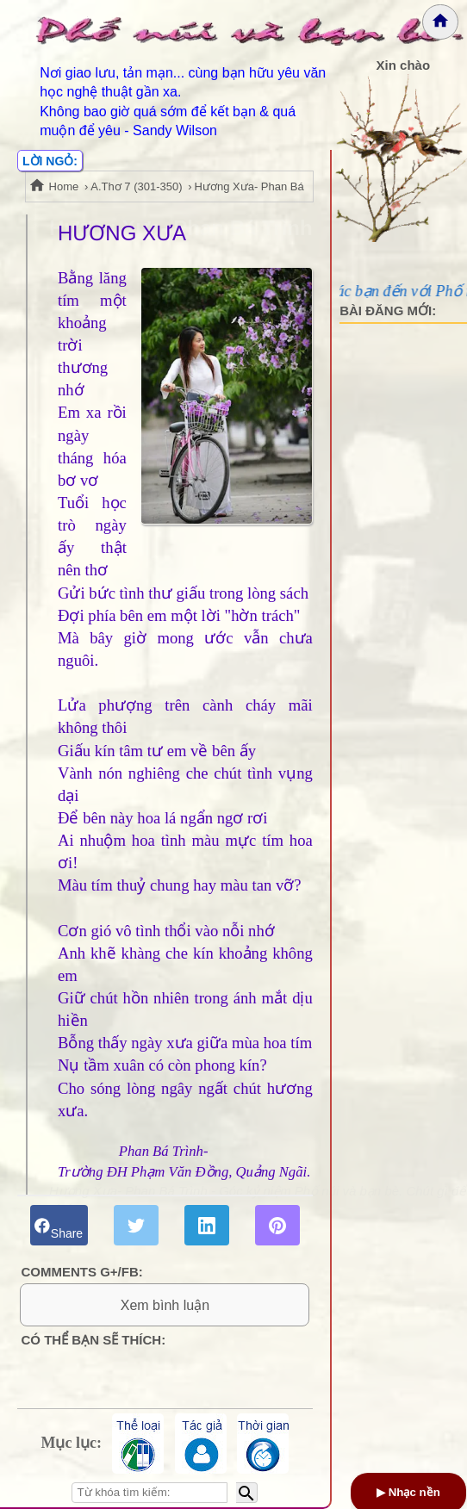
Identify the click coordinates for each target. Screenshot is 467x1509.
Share (58, 1224)
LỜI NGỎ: (50, 161)
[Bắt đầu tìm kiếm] (247, 1492)
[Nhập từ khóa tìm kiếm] (149, 1492)
